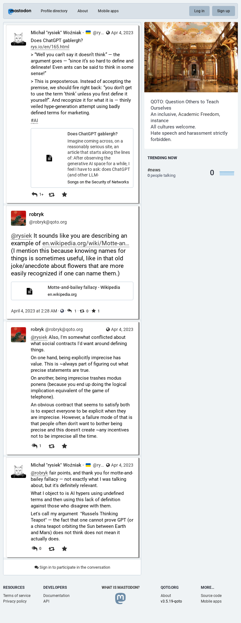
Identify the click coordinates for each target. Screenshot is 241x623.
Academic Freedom (198, 114)
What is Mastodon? (121, 587)
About (83, 11)
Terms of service (16, 595)
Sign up (223, 11)
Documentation (56, 595)
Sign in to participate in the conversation (72, 567)
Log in (199, 11)
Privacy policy (15, 601)
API (46, 601)
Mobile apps (108, 11)
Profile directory (54, 11)
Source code (211, 595)
